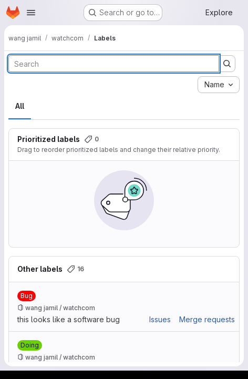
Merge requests (207, 319)
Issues (160, 319)
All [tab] (19, 105)
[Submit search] (227, 63)
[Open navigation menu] (31, 12)
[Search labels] (113, 63)
